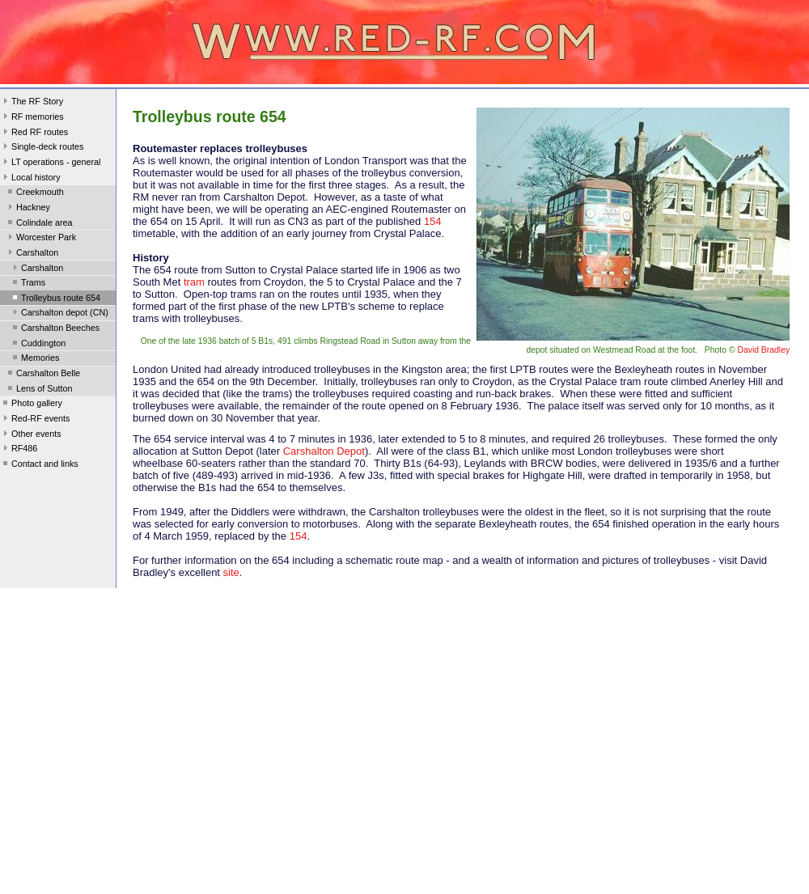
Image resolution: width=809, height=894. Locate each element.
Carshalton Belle (42, 374)
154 (433, 221)
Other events (30, 435)
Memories (34, 359)
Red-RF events (35, 419)
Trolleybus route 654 (55, 299)
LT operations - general (50, 163)
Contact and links (39, 465)
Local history (30, 178)
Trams (27, 284)
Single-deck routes (41, 148)
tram (194, 282)
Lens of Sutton (39, 389)
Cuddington (38, 344)
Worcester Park (40, 238)
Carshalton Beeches (55, 329)
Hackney (27, 208)
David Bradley (763, 349)
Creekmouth (34, 193)
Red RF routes (34, 133)
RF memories (32, 118)
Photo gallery (31, 404)
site (229, 572)
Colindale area (39, 224)
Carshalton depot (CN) (59, 313)
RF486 (18, 449)
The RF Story (31, 102)
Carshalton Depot (324, 451)
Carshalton (31, 254)
